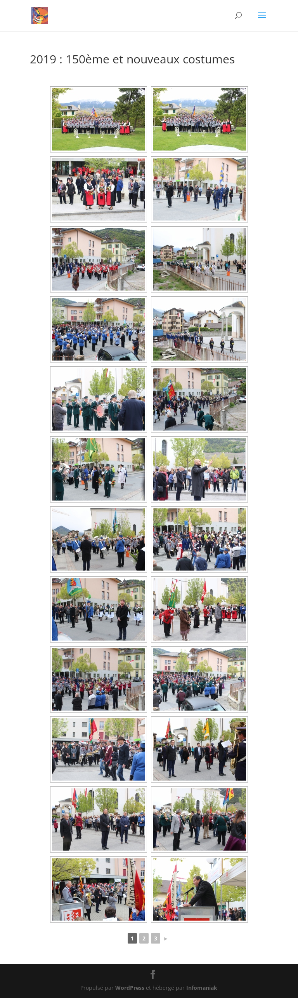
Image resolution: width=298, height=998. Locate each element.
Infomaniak (201, 987)
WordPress (129, 987)
